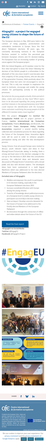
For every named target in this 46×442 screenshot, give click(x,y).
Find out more (39, 439)
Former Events (28, 24)
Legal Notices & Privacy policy (33, 430)
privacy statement (12, 436)
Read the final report (15, 224)
